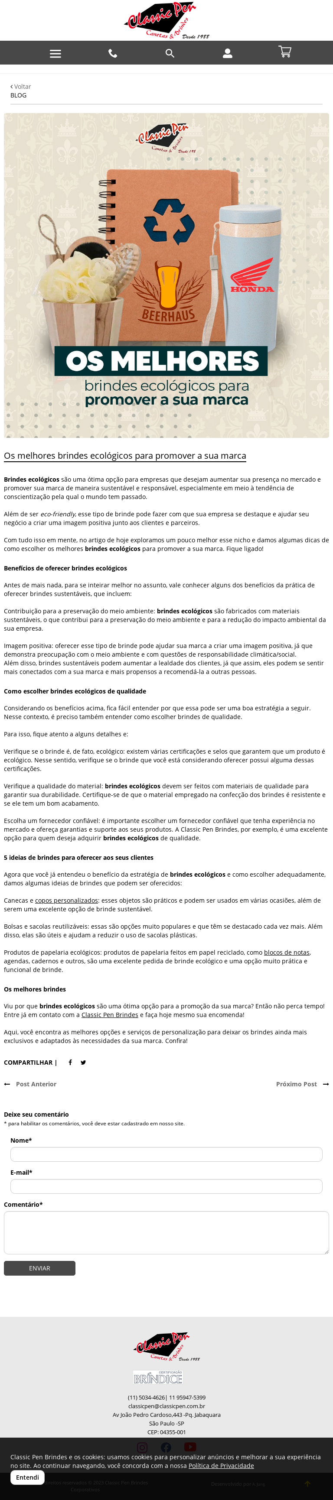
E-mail (21, 1172)
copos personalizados (66, 900)
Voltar (20, 86)
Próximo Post (302, 1084)
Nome (21, 1140)
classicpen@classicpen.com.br (166, 1406)
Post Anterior (30, 1084)
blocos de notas (287, 952)
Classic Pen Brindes (110, 1015)
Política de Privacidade (221, 1465)
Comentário (23, 1204)
